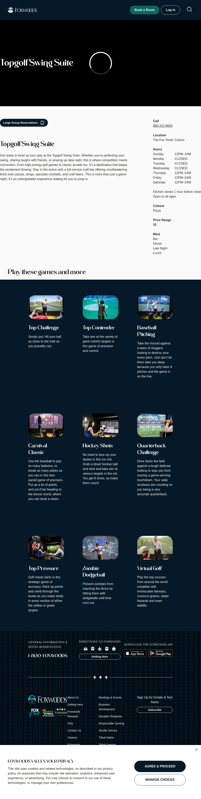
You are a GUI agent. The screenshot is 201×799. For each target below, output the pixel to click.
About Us (73, 697)
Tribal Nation (106, 737)
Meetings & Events (110, 697)
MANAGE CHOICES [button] (160, 779)
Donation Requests (110, 716)
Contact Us (74, 730)
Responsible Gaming (111, 723)
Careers (72, 737)
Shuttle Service (108, 730)
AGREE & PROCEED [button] (160, 766)
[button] (196, 749)
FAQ (70, 723)
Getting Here (75, 704)
